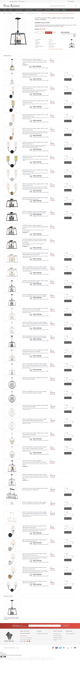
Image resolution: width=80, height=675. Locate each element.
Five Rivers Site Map (57, 635)
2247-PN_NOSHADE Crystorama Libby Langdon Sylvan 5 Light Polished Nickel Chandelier (34, 447)
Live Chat (21, 1)
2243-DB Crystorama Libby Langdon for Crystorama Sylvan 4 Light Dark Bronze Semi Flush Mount (35, 227)
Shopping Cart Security (57, 637)
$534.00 (43, 29)
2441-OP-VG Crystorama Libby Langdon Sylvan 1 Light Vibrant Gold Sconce (34, 568)
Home (5, 9)
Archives (39, 631)
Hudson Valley (39, 9)
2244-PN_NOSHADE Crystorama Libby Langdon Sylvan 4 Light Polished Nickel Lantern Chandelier (35, 322)
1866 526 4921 (14, 1)
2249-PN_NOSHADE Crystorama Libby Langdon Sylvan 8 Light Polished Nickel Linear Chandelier (34, 512)
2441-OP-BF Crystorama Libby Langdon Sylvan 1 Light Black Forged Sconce (34, 526)
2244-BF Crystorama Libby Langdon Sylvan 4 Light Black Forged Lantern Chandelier (35, 281)
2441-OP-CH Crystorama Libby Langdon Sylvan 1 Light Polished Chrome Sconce (34, 554)
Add (67, 73)
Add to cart (49, 32)
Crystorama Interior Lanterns (32, 13)
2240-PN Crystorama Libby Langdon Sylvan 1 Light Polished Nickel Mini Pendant (35, 73)
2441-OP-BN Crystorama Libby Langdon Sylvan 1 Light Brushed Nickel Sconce (34, 540)
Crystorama (47, 9)
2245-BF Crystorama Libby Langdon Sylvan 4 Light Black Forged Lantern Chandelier (11, 618)
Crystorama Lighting (19, 13)
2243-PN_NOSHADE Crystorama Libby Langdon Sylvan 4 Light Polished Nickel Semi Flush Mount (34, 267)
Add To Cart (68, 79)
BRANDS (64, 9)
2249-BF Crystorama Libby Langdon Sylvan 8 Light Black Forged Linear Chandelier (35, 489)
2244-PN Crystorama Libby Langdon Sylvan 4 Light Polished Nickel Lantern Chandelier (35, 309)
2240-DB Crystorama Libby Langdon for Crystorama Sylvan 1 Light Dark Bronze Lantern (34, 59)
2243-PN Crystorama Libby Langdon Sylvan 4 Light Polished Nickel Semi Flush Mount (35, 253)
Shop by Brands (9, 13)
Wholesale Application (70, 633)
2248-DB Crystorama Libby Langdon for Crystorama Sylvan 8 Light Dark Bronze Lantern (34, 461)
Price (51, 58)
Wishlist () (71, 1)
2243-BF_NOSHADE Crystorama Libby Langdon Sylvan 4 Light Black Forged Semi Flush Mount (34, 212)
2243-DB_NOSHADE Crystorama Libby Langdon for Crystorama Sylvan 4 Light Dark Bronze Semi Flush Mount (34, 240)
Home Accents (56, 9)
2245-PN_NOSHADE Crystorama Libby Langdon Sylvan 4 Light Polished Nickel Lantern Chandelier (35, 364)
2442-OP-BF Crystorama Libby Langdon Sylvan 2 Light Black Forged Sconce (34, 582)
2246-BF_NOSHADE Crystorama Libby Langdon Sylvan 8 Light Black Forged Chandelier (34, 392)
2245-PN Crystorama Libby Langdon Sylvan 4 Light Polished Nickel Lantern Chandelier (35, 350)
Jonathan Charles (29, 9)
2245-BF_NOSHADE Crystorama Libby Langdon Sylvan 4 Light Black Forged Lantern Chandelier (34, 336)
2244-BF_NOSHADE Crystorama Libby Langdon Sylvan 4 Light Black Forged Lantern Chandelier (34, 295)
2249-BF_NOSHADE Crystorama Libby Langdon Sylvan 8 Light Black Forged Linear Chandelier (34, 502)
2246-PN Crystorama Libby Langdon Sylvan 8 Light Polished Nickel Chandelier (35, 406)
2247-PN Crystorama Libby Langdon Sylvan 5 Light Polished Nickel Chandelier (35, 433)
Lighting (10, 9)
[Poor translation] (4, 657)
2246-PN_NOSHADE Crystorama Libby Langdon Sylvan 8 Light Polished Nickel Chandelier (34, 419)
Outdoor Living (18, 9)
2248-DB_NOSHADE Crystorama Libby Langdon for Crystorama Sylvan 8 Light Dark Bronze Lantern (35, 475)
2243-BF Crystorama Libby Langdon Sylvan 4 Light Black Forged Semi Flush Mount (35, 198)
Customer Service (72, 9)
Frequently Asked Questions (42, 633)
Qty (35, 32)
